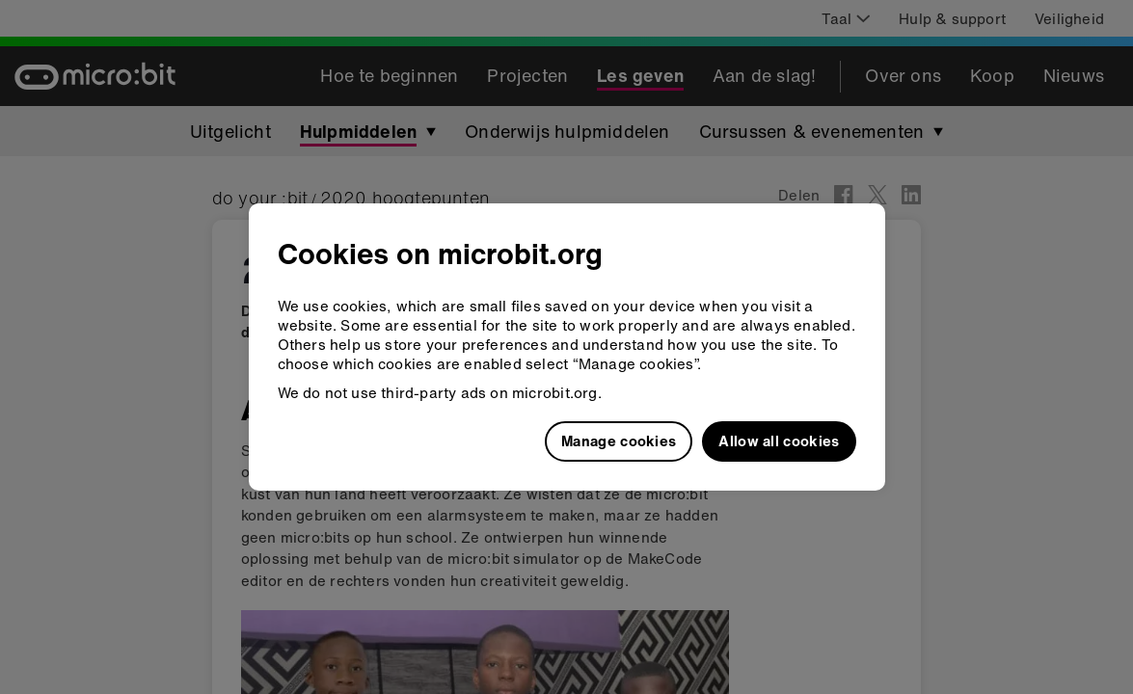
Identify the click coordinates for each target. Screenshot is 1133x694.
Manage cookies (618, 440)
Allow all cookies (778, 440)
